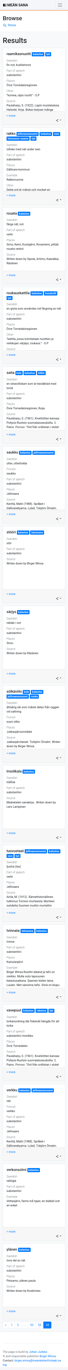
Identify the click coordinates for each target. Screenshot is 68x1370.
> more (11, 115)
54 (48, 1325)
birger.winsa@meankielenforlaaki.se (38, 1360)
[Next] (6, 1325)
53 (39, 1325)
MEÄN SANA (15, 5)
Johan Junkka (38, 1352)
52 (31, 1325)
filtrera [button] (9, 25)
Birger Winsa (48, 1356)
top (5, 1365)
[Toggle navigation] (60, 5)
